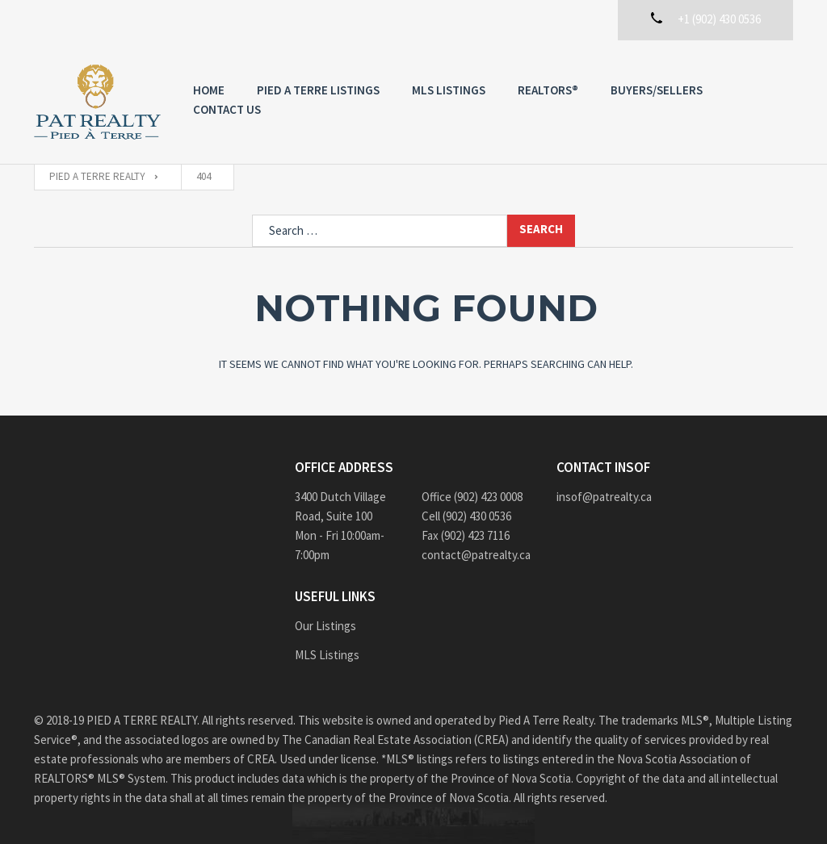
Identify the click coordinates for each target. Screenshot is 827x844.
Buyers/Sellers (657, 90)
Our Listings (325, 625)
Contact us (227, 109)
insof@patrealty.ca (604, 496)
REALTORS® (548, 90)
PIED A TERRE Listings (318, 90)
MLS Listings (448, 90)
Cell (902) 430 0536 (466, 516)
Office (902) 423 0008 (472, 496)
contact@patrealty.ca (476, 554)
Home (209, 90)
